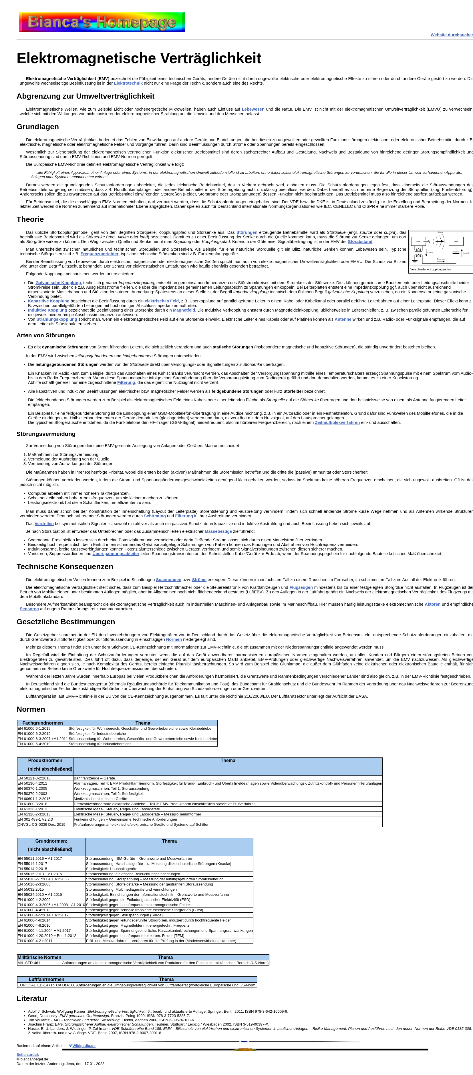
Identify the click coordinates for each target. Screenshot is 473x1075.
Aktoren (432, 604)
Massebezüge (218, 531)
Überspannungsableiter (116, 553)
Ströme (199, 579)
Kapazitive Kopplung (48, 301)
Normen (174, 639)
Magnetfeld (184, 310)
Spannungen (168, 579)
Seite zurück (28, 1054)
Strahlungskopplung (56, 319)
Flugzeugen (301, 587)
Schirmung (155, 516)
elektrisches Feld (162, 301)
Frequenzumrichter (100, 254)
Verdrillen (44, 523)
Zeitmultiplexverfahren (337, 422)
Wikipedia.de (84, 1046)
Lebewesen (253, 109)
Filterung (126, 382)
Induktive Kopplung (47, 310)
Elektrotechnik (128, 83)
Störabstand (360, 241)
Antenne (343, 319)
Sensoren (29, 609)
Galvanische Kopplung (58, 282)
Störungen (246, 232)
